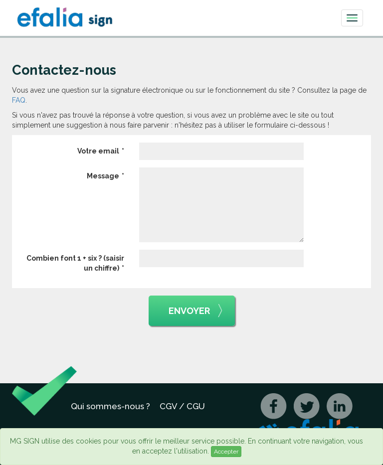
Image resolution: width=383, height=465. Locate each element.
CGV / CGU (182, 406)
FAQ (18, 100)
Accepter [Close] (226, 451)
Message (103, 176)
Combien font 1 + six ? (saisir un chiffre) (75, 263)
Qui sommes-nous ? (110, 406)
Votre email (98, 151)
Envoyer (195, 311)
